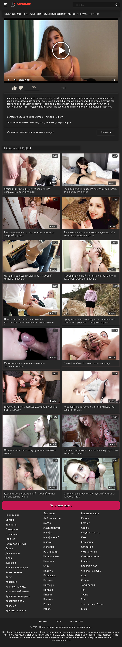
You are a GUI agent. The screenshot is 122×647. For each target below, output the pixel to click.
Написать (106, 132)
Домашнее (28, 116)
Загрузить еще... (61, 505)
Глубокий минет (54, 116)
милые (34, 122)
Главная (43, 621)
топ (41, 122)
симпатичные (20, 122)
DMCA (59, 621)
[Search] (116, 4)
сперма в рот (63, 122)
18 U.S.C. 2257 (76, 621)
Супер (39, 116)
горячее (49, 122)
